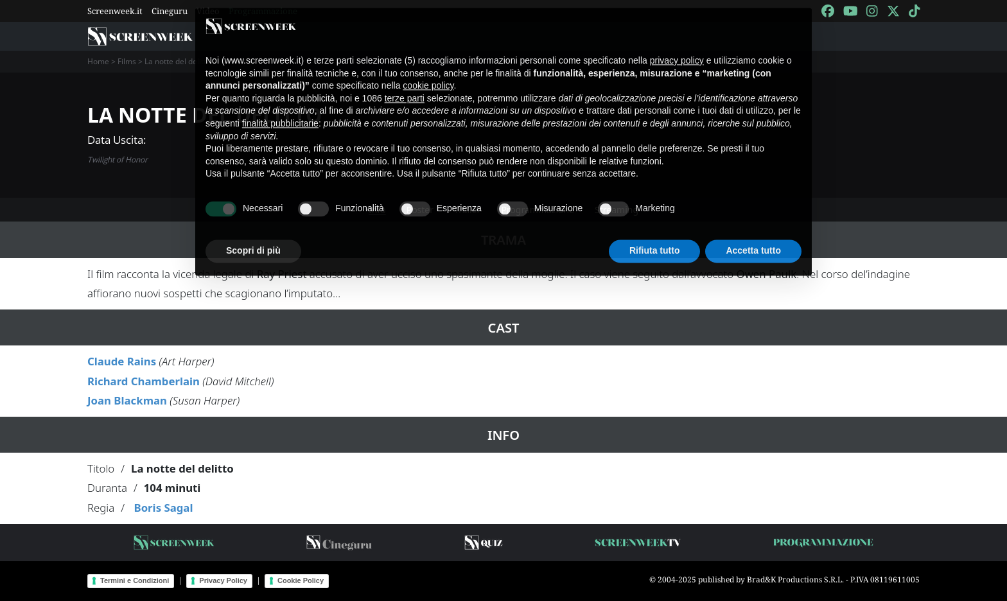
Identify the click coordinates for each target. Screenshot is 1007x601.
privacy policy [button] (677, 52)
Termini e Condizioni (134, 580)
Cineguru (170, 11)
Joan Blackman (127, 400)
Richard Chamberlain (143, 381)
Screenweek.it (115, 11)
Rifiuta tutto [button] (654, 242)
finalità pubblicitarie (280, 115)
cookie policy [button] (428, 77)
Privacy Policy (223, 580)
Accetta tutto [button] (753, 242)
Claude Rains (121, 361)
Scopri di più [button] (253, 242)
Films (127, 61)
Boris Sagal (163, 507)
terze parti (405, 90)
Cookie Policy (300, 580)
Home (98, 61)
